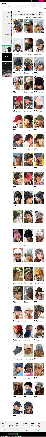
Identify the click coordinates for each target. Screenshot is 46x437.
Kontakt (3, 426)
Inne (40, 6)
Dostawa (17, 425)
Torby (22, 6)
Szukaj (42, 3)
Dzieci (14, 6)
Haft (23, 425)
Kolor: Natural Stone (35, 17)
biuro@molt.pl (31, 1)
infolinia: (33, 1)
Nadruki (24, 426)
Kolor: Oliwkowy (29, 17)
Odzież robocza (35, 6)
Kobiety (4, 6)
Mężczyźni (9, 6)
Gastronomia (27, 6)
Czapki (18, 6)
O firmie (3, 425)
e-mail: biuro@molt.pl (11, 429)
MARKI (9, 41)
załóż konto (37, 1)
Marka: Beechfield (41, 17)
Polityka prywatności (4, 429)
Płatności (17, 426)
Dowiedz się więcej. (21, 436)
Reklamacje (17, 429)
